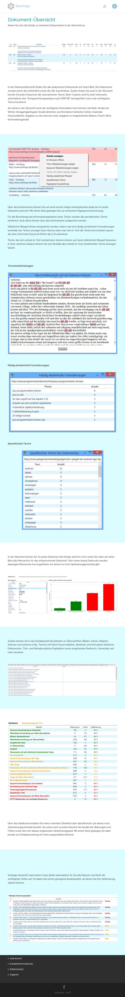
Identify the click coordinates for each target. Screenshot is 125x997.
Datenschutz (17, 969)
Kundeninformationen (21, 964)
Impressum (16, 958)
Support (14, 974)
